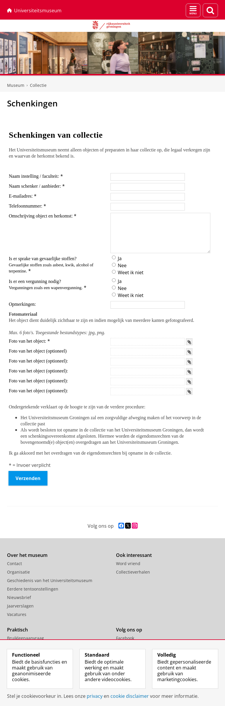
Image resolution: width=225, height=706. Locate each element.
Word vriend (128, 563)
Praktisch (17, 630)
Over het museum (27, 555)
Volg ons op (129, 630)
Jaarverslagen (20, 606)
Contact (14, 563)
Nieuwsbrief (19, 597)
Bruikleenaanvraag (25, 638)
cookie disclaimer (129, 696)
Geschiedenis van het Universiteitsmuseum (49, 580)
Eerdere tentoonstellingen (32, 589)
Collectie (38, 85)
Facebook (125, 638)
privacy (95, 696)
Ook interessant (134, 555)
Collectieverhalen (133, 572)
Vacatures (16, 614)
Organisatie (18, 572)
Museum (15, 85)
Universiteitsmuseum (34, 10)
